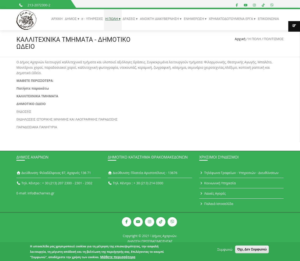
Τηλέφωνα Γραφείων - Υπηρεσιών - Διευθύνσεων (238, 172)
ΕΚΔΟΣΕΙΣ (23, 111)
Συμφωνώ (224, 250)
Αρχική (240, 39)
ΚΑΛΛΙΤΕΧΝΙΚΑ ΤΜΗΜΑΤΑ (37, 96)
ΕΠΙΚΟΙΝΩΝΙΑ (268, 18)
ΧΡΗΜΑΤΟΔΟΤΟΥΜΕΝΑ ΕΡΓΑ (231, 18)
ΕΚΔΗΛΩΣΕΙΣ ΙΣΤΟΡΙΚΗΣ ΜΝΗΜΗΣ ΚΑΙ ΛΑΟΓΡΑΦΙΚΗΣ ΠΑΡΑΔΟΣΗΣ (66, 119)
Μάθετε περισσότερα (117, 258)
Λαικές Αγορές (212, 193)
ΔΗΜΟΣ (71, 18)
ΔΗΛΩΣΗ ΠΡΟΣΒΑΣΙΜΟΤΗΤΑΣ (150, 241)
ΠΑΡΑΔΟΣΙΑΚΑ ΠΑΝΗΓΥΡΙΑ (36, 127)
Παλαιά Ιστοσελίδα (216, 203)
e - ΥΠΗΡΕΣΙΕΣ (92, 18)
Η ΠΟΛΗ (112, 18)
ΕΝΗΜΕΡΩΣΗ (194, 18)
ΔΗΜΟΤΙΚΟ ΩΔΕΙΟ (31, 104)
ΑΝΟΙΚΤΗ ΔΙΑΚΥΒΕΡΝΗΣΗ (160, 18)
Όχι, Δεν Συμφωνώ (252, 250)
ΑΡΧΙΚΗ (57, 18)
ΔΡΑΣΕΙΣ (129, 18)
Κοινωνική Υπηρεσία (217, 183)
